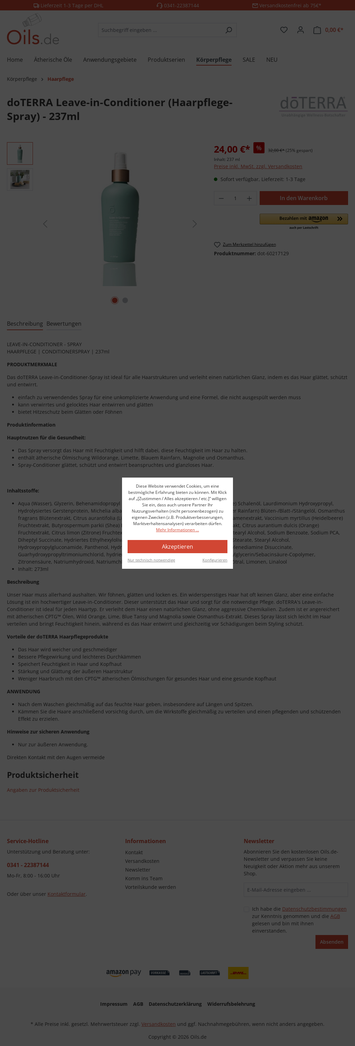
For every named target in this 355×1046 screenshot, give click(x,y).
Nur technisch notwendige (151, 560)
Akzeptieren (177, 546)
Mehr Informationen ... (177, 530)
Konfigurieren (214, 560)
